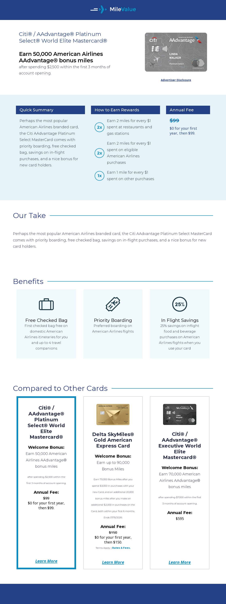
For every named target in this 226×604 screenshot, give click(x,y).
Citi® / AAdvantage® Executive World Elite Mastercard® (179, 445)
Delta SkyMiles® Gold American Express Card (113, 440)
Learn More (46, 561)
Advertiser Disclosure (176, 80)
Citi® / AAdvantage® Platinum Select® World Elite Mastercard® (46, 422)
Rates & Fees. (121, 547)
